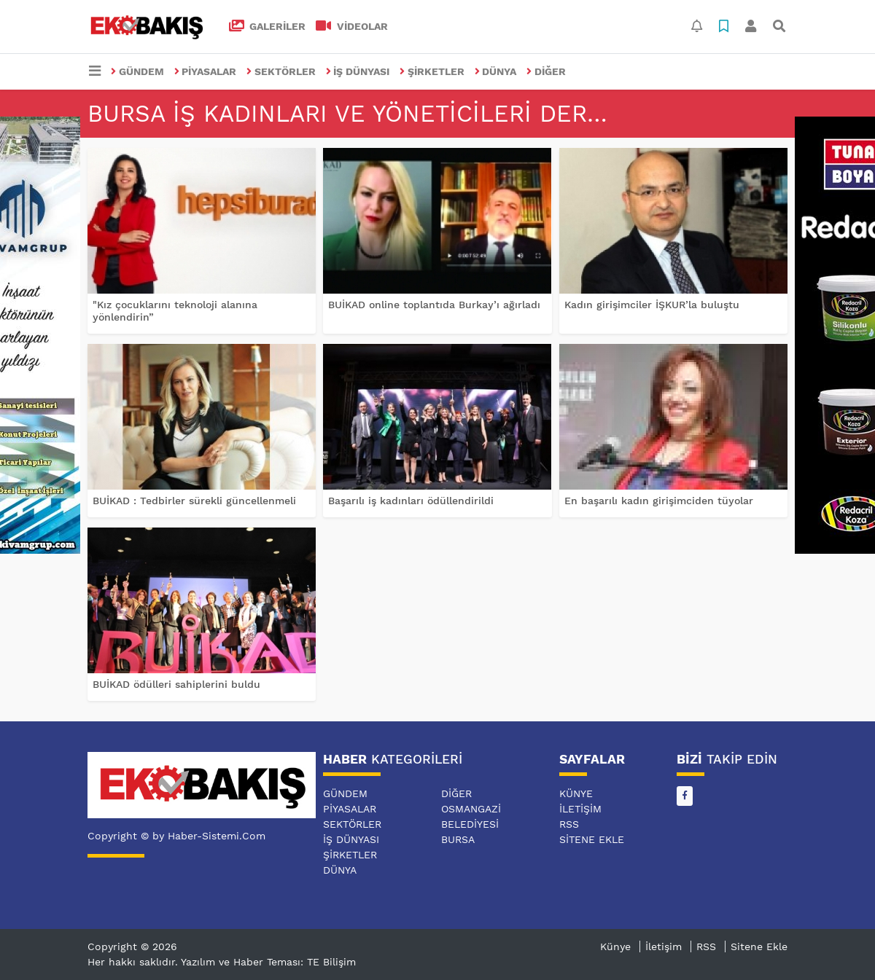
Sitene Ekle (591, 839)
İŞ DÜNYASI (358, 71)
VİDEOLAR (352, 26)
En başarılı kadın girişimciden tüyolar (658, 500)
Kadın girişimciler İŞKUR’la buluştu (651, 304)
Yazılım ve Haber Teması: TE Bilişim (268, 962)
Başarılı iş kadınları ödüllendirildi (411, 500)
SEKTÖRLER (281, 71)
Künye (576, 793)
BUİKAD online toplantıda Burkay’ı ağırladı (434, 304)
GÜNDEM (137, 71)
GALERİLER (267, 26)
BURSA (458, 839)
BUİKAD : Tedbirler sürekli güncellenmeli (194, 500)
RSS (569, 824)
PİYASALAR (205, 71)
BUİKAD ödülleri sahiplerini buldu (176, 684)
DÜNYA (496, 71)
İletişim (580, 809)
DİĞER (546, 71)
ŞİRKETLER (432, 71)
